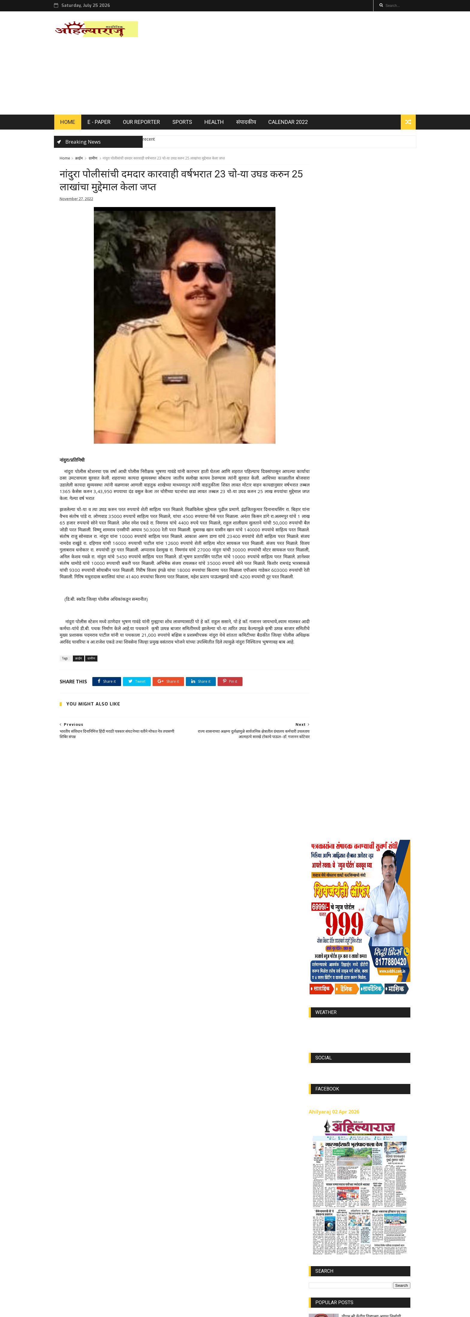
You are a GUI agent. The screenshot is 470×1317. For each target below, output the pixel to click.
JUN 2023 (321, 1182)
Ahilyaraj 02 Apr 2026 (334, 521)
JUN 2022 (370, 1173)
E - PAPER (104, 123)
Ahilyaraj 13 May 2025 (362, 780)
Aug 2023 (321, 1191)
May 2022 (393, 1200)
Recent (325, 849)
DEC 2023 (321, 1217)
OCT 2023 (321, 1200)
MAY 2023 (321, 1173)
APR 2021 (395, 1217)
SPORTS (188, 123)
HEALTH (219, 123)
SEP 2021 (370, 1235)
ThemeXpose (109, 1309)
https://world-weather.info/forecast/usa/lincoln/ (359, 441)
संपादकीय (251, 123)
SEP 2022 (370, 1209)
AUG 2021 (370, 1217)
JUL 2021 (344, 1226)
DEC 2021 (321, 1165)
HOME (73, 123)
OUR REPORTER (146, 123)
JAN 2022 (345, 1165)
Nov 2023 (396, 1191)
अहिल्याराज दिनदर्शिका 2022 (332, 831)
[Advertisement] (301, 64)
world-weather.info (359, 436)
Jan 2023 (369, 1200)
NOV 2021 (370, 1182)
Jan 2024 (394, 1209)
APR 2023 (345, 1182)
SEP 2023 (345, 1200)
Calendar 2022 (293, 123)
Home (65, 159)
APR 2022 (371, 1191)
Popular (359, 849)
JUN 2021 (368, 1226)
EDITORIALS (321, 825)
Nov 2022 (346, 1235)
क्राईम (79, 159)
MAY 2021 (321, 1235)
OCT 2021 (346, 1209)
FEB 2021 (320, 1226)
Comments (393, 849)
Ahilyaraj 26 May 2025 (362, 753)
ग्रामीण (93, 159)
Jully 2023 (395, 1173)
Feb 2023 (346, 1173)
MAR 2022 (346, 1191)
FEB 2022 (394, 1165)
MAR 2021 (393, 1226)
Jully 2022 (395, 1182)
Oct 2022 (345, 1217)
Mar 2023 (370, 1165)
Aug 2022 (321, 1209)
